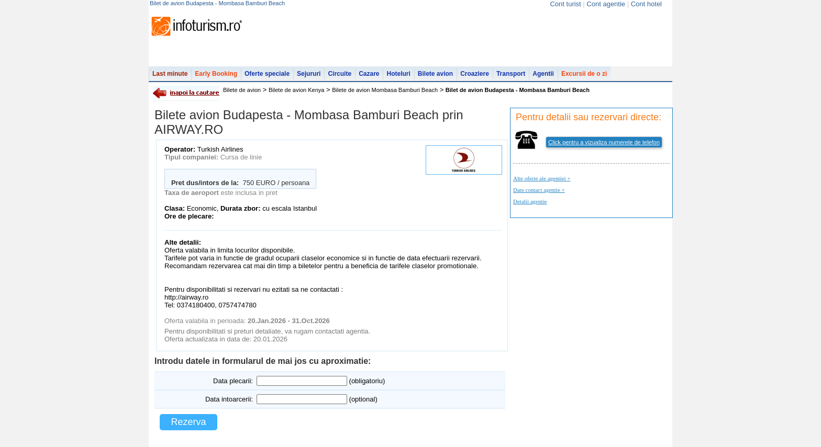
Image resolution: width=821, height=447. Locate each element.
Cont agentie (605, 4)
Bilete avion (435, 73)
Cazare (369, 73)
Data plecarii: (233, 381)
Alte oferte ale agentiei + (541, 178)
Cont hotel (646, 4)
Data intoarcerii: (229, 399)
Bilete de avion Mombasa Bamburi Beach (385, 90)
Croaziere (474, 73)
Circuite (339, 73)
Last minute (169, 73)
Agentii (543, 73)
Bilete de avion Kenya (296, 90)
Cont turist (565, 4)
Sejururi (308, 73)
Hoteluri (398, 73)
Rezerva (188, 422)
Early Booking (216, 73)
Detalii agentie (530, 201)
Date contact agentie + (539, 190)
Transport (510, 73)
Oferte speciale (267, 73)
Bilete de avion (242, 90)
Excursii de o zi (584, 73)
